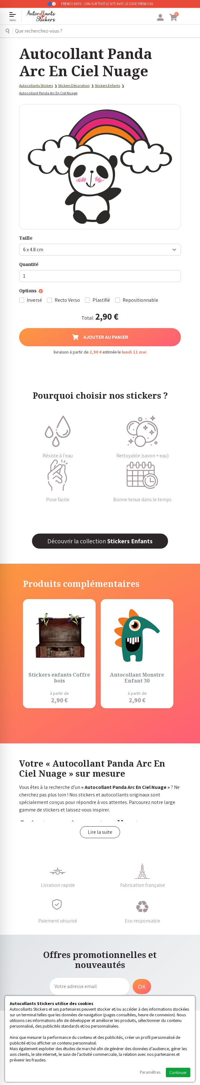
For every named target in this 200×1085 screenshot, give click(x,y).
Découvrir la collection (100, 541)
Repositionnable (140, 300)
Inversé (34, 300)
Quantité (29, 264)
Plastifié (101, 300)
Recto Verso (67, 300)
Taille (26, 238)
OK (142, 986)
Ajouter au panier (100, 337)
